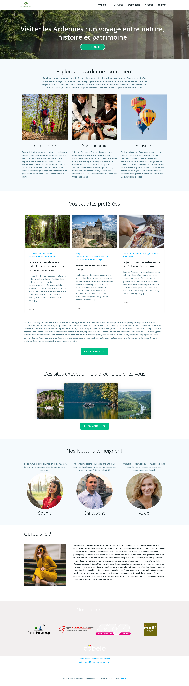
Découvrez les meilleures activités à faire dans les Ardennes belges (92, 258)
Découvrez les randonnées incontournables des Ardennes (42, 255)
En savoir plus (94, 351)
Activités (118, 5)
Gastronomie (134, 5)
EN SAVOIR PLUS (94, 426)
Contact (162, 5)
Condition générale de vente (98, 662)
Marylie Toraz (34, 309)
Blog (78, 253)
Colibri (123, 678)
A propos (149, 5)
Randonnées (103, 5)
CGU (81, 662)
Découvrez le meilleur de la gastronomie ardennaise (141, 255)
